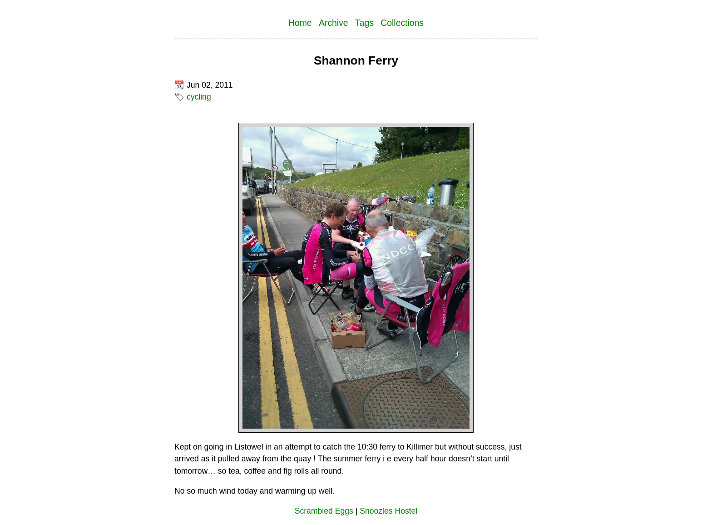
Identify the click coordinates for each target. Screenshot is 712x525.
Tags (364, 23)
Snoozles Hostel (388, 510)
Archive (333, 23)
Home (300, 23)
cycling (199, 96)
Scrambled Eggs (324, 510)
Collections (402, 23)
